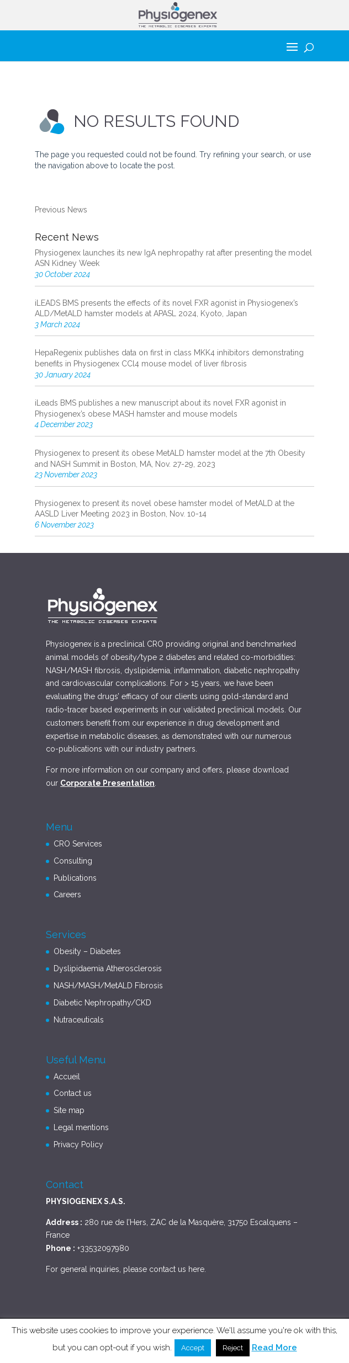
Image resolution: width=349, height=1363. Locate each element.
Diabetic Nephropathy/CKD (102, 1002)
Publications (75, 878)
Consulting (73, 860)
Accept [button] (192, 1348)
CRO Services (78, 843)
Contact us (73, 1093)
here (196, 1269)
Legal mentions (81, 1127)
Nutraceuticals (79, 1019)
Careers (67, 894)
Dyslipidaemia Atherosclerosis (108, 968)
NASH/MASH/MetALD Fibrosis (108, 985)
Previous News (61, 209)
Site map (69, 1110)
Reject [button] (233, 1348)
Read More (274, 1348)
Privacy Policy (78, 1144)
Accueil (67, 1076)
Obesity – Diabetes (87, 951)
